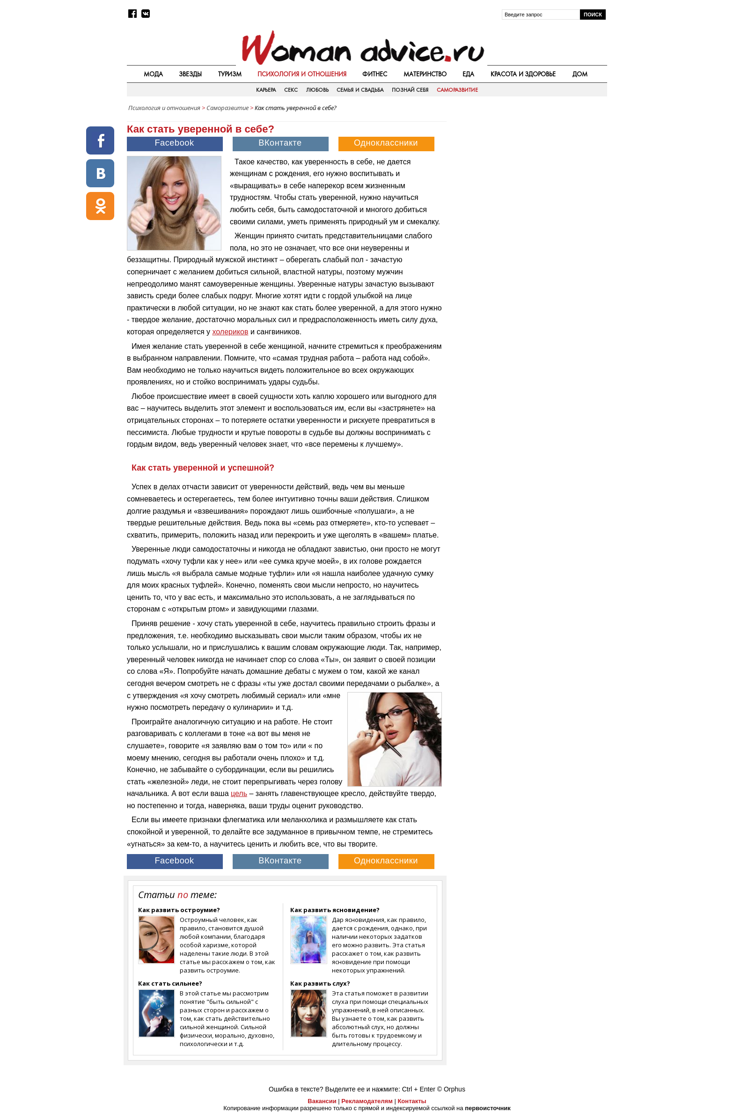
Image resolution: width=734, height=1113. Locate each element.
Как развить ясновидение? (335, 910)
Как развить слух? (320, 983)
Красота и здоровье (523, 74)
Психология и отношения (301, 74)
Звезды (190, 74)
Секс (291, 90)
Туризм (230, 74)
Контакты (411, 1101)
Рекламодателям (366, 1101)
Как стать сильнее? (170, 983)
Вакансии (322, 1101)
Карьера (266, 90)
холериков (230, 332)
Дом (580, 74)
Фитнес (374, 74)
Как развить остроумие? (179, 910)
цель (239, 793)
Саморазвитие (457, 90)
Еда (468, 74)
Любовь (317, 90)
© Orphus (451, 1089)
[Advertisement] (527, 182)
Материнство (425, 74)
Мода (153, 74)
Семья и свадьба (360, 90)
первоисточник (488, 1108)
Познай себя (410, 90)
